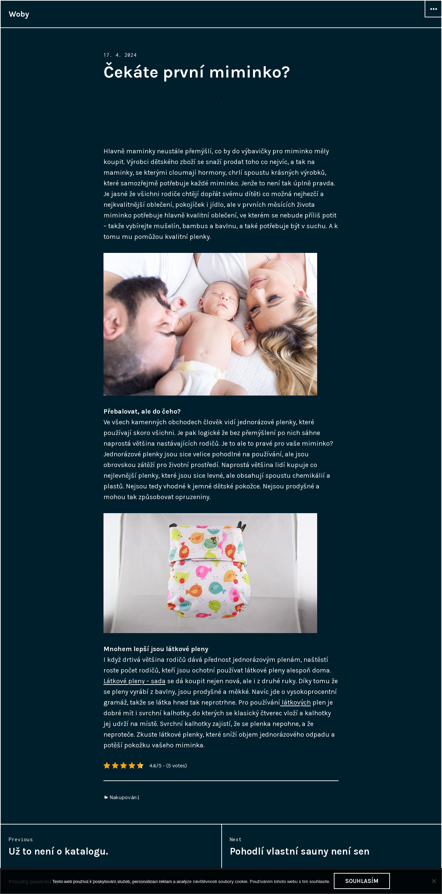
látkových (295, 702)
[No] (433, 881)
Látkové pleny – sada (134, 681)
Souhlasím (362, 881)
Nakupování (125, 797)
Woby (19, 14)
